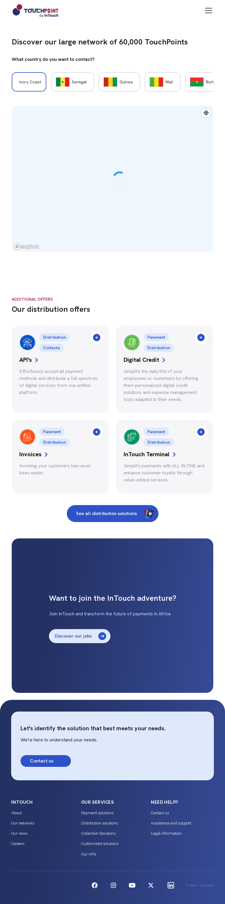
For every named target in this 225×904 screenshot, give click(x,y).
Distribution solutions (99, 823)
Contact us (160, 813)
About (16, 813)
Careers (17, 843)
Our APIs (88, 854)
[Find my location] (206, 113)
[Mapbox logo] (26, 246)
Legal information (166, 833)
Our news (19, 833)
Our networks (22, 823)
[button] (207, 11)
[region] (112, 179)
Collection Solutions (98, 833)
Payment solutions (97, 813)
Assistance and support (171, 823)
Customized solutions (99, 843)
